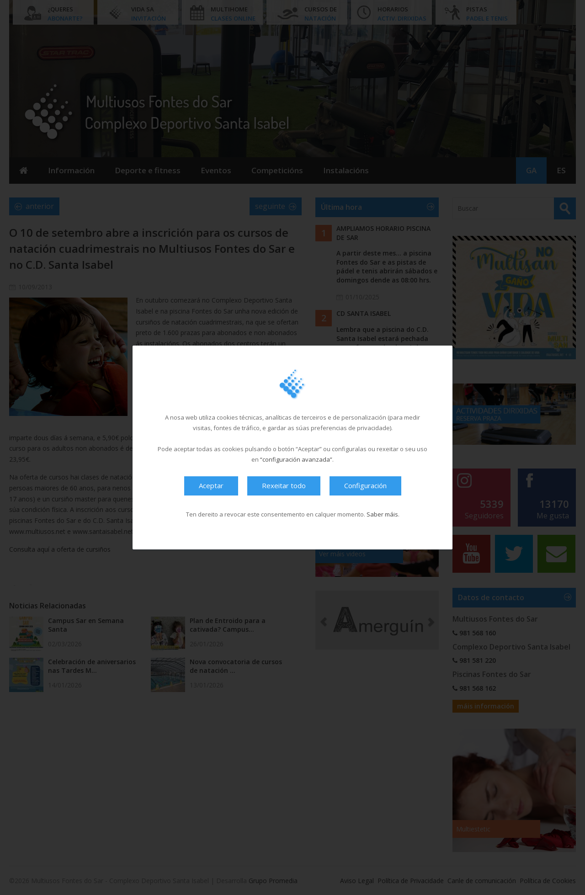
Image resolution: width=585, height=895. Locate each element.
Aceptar (211, 485)
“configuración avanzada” (296, 459)
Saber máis (382, 514)
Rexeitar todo (284, 485)
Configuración (365, 485)
